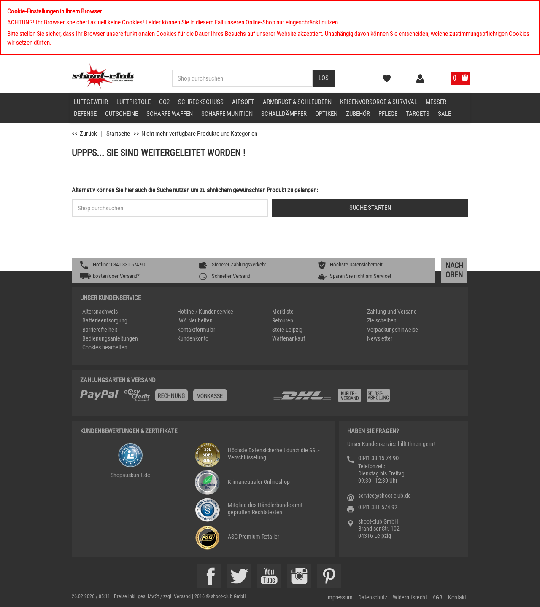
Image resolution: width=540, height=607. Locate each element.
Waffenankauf (288, 338)
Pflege (387, 114)
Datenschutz (372, 597)
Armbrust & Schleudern (297, 102)
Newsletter (379, 338)
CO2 (164, 102)
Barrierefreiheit (99, 329)
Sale (444, 114)
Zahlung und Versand (392, 311)
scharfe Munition (227, 114)
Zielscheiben (382, 320)
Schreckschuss (201, 102)
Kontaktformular (196, 329)
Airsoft (243, 102)
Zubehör (358, 114)
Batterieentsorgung (104, 320)
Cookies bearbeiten (104, 347)
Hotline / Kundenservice (205, 311)
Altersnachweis (100, 311)
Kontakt (457, 597)
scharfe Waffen (169, 114)
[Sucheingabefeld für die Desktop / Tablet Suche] (242, 78)
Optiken (326, 114)
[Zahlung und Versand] (366, 398)
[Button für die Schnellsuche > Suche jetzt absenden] (370, 208)
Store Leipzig (287, 329)
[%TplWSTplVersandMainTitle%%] (174, 398)
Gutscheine (121, 114)
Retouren (282, 320)
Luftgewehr (91, 102)
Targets (417, 114)
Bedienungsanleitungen (110, 338)
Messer (436, 102)
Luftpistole (133, 102)
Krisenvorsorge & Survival (378, 102)
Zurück (88, 133)
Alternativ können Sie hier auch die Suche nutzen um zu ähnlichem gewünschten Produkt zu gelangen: (195, 190)
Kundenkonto (192, 338)
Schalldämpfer (284, 114)
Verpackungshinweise (392, 329)
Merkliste (283, 311)
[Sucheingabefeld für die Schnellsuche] (170, 208)
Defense (85, 114)
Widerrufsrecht (410, 597)
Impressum (339, 597)
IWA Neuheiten (195, 320)
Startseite (118, 133)
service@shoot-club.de (384, 495)
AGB (437, 597)
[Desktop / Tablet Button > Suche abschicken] (324, 78)
